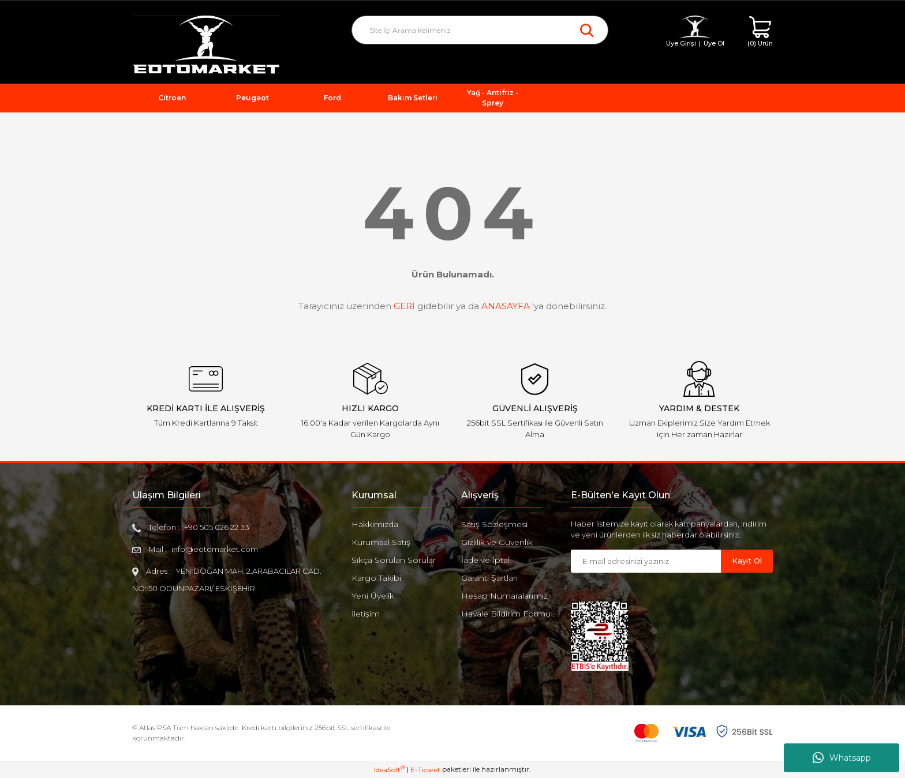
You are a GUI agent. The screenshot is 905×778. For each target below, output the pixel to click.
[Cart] (760, 32)
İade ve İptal (485, 560)
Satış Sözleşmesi (494, 524)
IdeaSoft (389, 769)
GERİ (404, 305)
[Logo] (206, 45)
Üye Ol (714, 43)
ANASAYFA (505, 305)
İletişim (365, 613)
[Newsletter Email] (646, 561)
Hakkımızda (374, 524)
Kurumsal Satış (380, 542)
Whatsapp (842, 757)
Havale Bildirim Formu (506, 613)
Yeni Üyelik (372, 596)
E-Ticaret (425, 769)
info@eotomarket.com (214, 549)
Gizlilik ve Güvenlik (497, 542)
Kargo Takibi (376, 578)
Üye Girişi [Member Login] (681, 43)
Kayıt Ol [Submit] (747, 560)
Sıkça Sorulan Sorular (393, 560)
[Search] (479, 30)
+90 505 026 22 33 (216, 527)
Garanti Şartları (489, 578)
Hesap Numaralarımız (504, 596)
